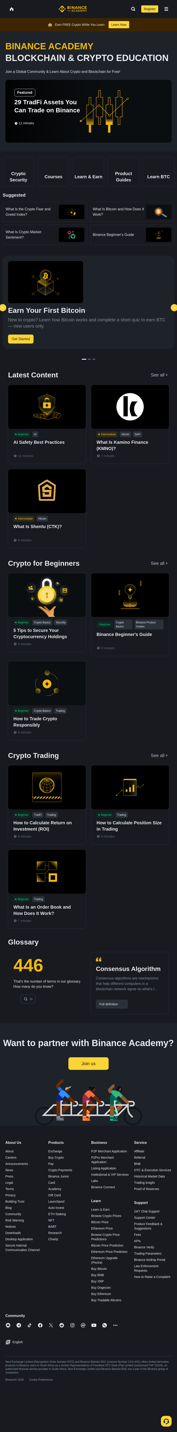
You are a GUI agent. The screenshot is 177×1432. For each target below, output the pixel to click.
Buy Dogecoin (101, 1303)
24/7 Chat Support (147, 1227)
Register (150, 9)
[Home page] (73, 9)
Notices (10, 1242)
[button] (166, 9)
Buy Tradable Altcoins (106, 1315)
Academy (54, 1204)
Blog (8, 1223)
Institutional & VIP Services (110, 1190)
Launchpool (56, 1217)
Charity (53, 1254)
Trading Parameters (148, 1269)
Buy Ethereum (101, 1309)
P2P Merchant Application (109, 1167)
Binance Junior (58, 1192)
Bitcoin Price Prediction (107, 1261)
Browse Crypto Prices (106, 1231)
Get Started (21, 339)
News (9, 1185)
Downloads (13, 1248)
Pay (51, 1179)
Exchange (55, 1167)
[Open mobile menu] (166, 9)
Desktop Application (19, 1254)
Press (9, 1192)
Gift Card (54, 1210)
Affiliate (139, 1167)
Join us (88, 1079)
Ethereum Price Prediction (109, 1267)
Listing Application (103, 1184)
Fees (137, 1250)
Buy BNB (97, 1290)
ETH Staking (57, 1229)
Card (51, 1198)
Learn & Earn (100, 1225)
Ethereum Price (102, 1244)
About (9, 1167)
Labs (94, 1196)
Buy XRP (97, 1297)
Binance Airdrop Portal (149, 1275)
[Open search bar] (132, 9)
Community (13, 1229)
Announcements (16, 1179)
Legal (9, 1198)
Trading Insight (144, 1198)
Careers (11, 1173)
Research (55, 1248)
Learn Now (118, 24)
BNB (137, 1179)
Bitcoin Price (100, 1237)
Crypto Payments (60, 1185)
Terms (9, 1204)
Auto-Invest (56, 1223)
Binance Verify (144, 1262)
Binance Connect (103, 1202)
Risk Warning (14, 1236)
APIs (137, 1256)
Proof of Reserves (146, 1204)
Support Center (144, 1233)
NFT (51, 1236)
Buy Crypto (56, 1173)
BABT (52, 1242)
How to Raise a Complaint (152, 1292)
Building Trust (14, 1217)
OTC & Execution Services (152, 1185)
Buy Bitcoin (99, 1284)
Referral (139, 1173)
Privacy (10, 1210)
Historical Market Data (149, 1192)
